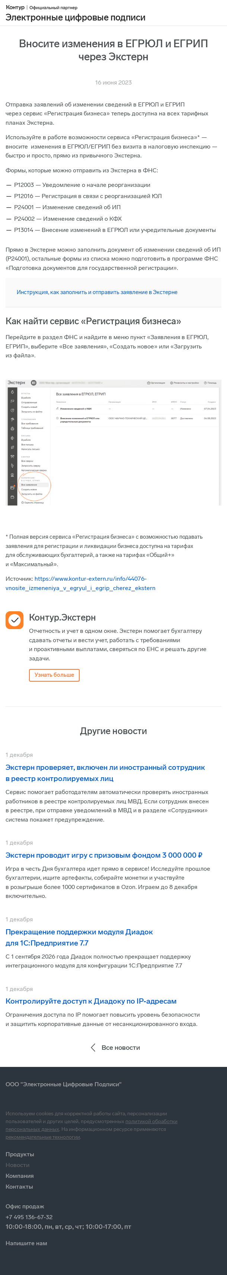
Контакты (19, 1186)
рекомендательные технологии (43, 1137)
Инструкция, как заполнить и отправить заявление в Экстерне (97, 292)
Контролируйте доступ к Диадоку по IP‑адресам (91, 1001)
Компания (20, 1175)
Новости (17, 1165)
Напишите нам (26, 1243)
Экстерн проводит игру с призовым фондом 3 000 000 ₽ (104, 855)
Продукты (20, 1154)
